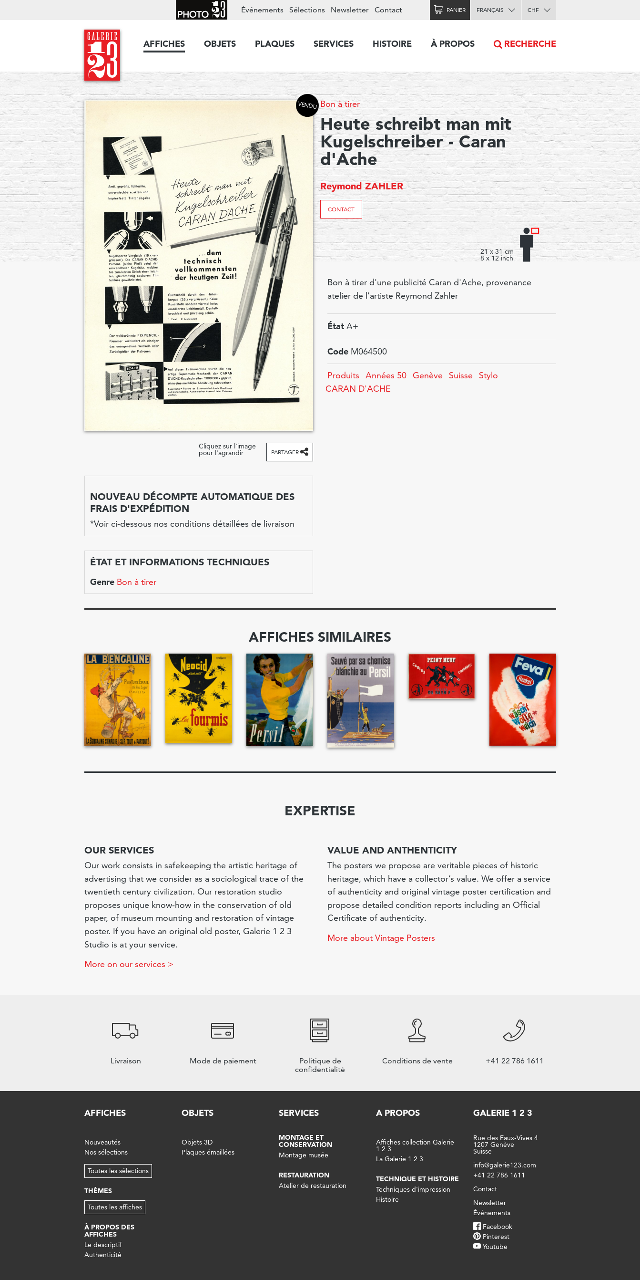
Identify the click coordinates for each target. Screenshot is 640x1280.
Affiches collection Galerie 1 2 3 (415, 1145)
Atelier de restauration (312, 1185)
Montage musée (303, 1155)
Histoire (392, 43)
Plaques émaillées (208, 1152)
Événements (262, 9)
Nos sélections (106, 1152)
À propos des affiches (109, 1230)
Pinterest (496, 1236)
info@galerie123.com (504, 1165)
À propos (453, 43)
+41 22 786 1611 (499, 1175)
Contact (341, 209)
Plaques (275, 43)
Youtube (495, 1246)
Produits (343, 375)
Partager (285, 452)
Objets (220, 43)
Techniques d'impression (413, 1189)
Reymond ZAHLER (361, 186)
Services (334, 43)
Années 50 (386, 375)
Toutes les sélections (118, 1170)
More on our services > (128, 963)
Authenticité (103, 1254)
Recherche (530, 43)
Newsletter (350, 9)
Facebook (497, 1226)
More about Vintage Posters (381, 937)
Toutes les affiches (115, 1207)
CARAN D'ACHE (358, 388)
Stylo (488, 375)
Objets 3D (197, 1142)
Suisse (461, 375)
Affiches (164, 43)
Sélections (307, 9)
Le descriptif (103, 1244)
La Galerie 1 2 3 (399, 1159)
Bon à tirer (340, 103)
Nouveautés (102, 1142)
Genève (428, 375)
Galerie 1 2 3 (502, 1112)
